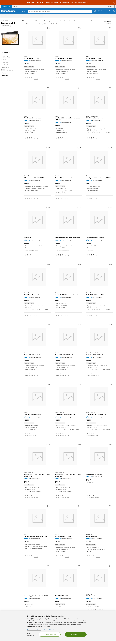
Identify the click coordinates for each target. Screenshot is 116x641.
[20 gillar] (79, 444)
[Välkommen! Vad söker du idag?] (61, 11)
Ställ (52, 24)
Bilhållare (29, 21)
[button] (10, 26)
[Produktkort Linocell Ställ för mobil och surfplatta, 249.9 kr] (99, 219)
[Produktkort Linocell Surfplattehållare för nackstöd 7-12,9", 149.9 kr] (37, 518)
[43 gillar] (110, 324)
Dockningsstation (49, 21)
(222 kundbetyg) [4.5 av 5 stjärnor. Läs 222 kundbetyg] (36, 180)
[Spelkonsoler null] (10, 67)
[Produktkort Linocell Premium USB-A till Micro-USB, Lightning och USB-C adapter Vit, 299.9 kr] (68, 456)
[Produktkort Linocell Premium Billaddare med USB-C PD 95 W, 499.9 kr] (37, 159)
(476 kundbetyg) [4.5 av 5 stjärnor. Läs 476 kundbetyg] (67, 180)
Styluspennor (60, 24)
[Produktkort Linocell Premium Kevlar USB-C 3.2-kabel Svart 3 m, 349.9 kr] (37, 276)
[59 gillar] (48, 324)
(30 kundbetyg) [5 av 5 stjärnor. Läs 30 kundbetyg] (67, 297)
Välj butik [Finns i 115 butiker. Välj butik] (98, 139)
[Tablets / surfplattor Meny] (25, 16)
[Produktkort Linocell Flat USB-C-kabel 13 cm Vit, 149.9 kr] (37, 396)
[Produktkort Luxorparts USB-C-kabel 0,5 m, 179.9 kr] (99, 578)
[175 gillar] (79, 506)
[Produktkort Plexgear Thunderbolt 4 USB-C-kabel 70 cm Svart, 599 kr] (68, 276)
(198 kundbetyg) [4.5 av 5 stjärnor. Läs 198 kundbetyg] (98, 297)
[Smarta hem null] (10, 62)
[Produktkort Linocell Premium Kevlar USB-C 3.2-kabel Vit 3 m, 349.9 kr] (99, 276)
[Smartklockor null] (10, 65)
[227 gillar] (110, 207)
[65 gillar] (110, 444)
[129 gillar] (79, 207)
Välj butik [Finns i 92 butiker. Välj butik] (97, 315)
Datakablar (38, 21)
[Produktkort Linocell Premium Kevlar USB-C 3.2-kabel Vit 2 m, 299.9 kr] (68, 396)
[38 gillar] (48, 265)
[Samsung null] (11, 76)
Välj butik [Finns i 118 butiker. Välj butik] (36, 497)
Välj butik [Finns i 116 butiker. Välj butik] (36, 79)
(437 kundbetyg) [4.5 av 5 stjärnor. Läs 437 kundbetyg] (98, 120)
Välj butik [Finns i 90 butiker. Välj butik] (97, 435)
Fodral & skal (61, 21)
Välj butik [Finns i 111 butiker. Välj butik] (98, 557)
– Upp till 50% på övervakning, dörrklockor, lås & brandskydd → (55, 3)
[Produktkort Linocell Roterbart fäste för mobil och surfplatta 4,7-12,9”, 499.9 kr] (68, 99)
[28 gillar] (79, 384)
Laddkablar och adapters (29, 24)
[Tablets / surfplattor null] (10, 70)
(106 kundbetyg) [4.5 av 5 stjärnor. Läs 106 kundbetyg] (67, 122)
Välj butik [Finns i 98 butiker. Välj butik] (66, 139)
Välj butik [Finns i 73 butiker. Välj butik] (97, 198)
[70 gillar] (110, 28)
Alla (23, 21)
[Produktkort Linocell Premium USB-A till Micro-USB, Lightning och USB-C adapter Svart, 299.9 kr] (37, 456)
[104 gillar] (48, 28)
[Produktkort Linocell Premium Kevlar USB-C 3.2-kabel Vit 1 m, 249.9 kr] (99, 396)
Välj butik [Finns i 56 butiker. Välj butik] (66, 198)
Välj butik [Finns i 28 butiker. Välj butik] (35, 435)
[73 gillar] (79, 265)
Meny (22, 11)
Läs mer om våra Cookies (34, 630)
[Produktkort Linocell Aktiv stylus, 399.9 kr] (37, 219)
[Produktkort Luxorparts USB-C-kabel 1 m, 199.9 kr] (99, 518)
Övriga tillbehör (44, 24)
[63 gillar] (79, 28)
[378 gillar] (79, 148)
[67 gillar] (110, 88)
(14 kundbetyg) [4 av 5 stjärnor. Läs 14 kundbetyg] (36, 598)
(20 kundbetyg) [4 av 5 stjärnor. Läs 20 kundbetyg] (98, 476)
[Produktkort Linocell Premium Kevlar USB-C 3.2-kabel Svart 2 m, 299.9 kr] (99, 336)
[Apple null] (11, 73)
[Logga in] (99, 11)
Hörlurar (83, 21)
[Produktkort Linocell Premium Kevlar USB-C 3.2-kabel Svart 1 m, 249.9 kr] (99, 99)
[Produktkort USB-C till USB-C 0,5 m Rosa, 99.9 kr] (68, 578)
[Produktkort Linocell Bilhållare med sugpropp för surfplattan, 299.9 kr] (68, 219)
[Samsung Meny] (33, 16)
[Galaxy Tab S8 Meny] (42, 16)
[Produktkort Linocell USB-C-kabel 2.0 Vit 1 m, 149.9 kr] (99, 40)
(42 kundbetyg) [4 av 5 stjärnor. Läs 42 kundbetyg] (36, 417)
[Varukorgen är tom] (114, 11)
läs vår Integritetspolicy (48, 630)
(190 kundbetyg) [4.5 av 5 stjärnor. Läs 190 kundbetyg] (98, 538)
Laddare (91, 21)
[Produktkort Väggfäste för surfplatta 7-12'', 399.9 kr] (99, 456)
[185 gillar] (79, 88)
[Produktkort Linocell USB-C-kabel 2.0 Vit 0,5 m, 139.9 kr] (37, 336)
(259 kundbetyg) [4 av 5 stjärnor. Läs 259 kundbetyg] (36, 240)
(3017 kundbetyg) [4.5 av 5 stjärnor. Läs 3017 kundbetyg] (36, 60)
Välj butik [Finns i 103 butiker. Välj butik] (67, 557)
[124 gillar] (48, 207)
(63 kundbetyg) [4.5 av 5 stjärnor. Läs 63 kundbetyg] (98, 180)
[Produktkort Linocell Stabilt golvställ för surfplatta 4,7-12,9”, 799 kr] (99, 159)
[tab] (6, 6)
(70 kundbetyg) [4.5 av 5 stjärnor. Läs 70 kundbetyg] (67, 598)
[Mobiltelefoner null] (10, 57)
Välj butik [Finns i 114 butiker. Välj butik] (98, 79)
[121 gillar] (48, 506)
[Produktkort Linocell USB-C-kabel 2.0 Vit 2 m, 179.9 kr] (37, 40)
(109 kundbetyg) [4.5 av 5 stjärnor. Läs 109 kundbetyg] (36, 538)
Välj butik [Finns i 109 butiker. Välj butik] (67, 256)
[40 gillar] (110, 506)
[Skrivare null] (10, 60)
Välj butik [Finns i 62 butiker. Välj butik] (97, 497)
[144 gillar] (110, 148)
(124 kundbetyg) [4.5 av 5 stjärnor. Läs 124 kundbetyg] (67, 240)
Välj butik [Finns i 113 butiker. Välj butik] (67, 375)
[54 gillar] (110, 384)
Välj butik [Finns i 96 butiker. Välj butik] (35, 315)
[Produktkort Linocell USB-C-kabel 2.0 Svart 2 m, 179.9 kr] (68, 40)
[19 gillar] (110, 265)
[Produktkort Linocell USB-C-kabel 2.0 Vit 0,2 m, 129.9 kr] (68, 518)
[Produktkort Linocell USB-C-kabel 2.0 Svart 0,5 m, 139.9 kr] (68, 336)
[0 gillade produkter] (109, 11)
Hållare (76, 21)
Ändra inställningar (30, 634)
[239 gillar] (48, 148)
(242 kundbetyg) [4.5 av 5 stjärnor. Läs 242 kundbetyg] (98, 240)
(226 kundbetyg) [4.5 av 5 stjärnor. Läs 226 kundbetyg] (36, 478)
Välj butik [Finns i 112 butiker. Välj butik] (98, 256)
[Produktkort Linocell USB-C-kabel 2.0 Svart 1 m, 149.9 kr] (37, 99)
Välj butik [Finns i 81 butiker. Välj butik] (66, 315)
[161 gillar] (48, 444)
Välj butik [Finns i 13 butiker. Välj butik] (35, 256)
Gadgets (69, 21)
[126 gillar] (110, 566)
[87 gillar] (48, 384)
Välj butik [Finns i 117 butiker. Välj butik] (36, 198)
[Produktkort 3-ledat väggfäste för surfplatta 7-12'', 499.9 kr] (37, 578)
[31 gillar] (48, 88)
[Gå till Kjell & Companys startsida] (9, 11)
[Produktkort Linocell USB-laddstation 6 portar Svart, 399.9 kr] (68, 159)
